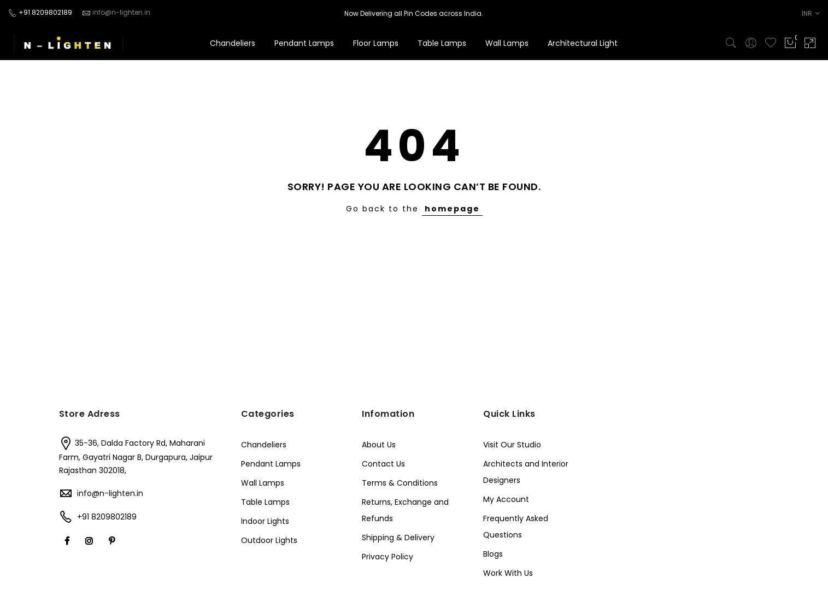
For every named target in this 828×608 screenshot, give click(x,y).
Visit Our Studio (512, 444)
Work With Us (508, 573)
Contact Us (383, 463)
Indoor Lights (265, 521)
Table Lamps (442, 43)
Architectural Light (583, 43)
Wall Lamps (506, 43)
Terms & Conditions (400, 482)
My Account (506, 499)
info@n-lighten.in (110, 493)
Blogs (493, 553)
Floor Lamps (375, 43)
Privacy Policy (387, 556)
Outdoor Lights (269, 540)
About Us (379, 444)
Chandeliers (232, 43)
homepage (452, 208)
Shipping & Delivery (398, 537)
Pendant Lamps (304, 43)
